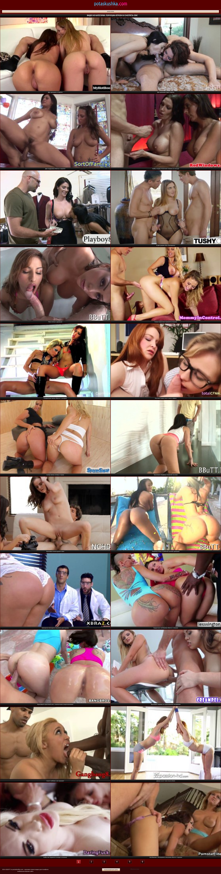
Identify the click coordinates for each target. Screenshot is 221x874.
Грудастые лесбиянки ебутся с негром (166, 628)
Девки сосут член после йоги (165, 781)
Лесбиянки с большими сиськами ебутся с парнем (165, 857)
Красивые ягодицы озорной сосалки (166, 475)
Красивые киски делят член (55, 551)
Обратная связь (134, 869)
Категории (110, 11)
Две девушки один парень (165, 92)
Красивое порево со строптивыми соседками (165, 704)
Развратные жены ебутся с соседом (55, 398)
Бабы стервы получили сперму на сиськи (166, 169)
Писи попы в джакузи (55, 322)
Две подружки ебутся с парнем (55, 169)
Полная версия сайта (111, 870)
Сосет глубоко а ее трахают (55, 781)
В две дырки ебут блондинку (165, 245)
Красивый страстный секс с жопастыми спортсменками (55, 704)
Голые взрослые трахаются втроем (166, 322)
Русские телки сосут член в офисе (166, 398)
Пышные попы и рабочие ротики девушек (166, 551)
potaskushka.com (110, 4)
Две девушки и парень (55, 92)
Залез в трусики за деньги (55, 245)
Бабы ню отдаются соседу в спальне (55, 857)
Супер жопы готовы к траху (55, 475)
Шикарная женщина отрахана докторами (55, 628)
